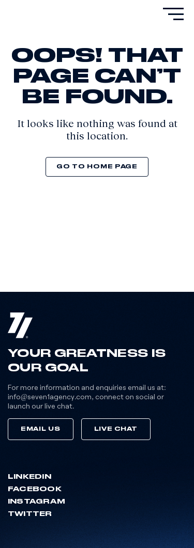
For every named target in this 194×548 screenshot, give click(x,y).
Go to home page (97, 166)
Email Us (41, 429)
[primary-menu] (173, 14)
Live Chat (116, 429)
